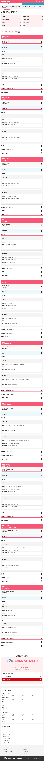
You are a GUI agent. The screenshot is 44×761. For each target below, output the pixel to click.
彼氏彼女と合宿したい (7, 736)
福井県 (23, 699)
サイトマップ (25, 753)
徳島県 (33, 714)
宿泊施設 (3, 22)
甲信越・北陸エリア (7, 697)
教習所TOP (4, 16)
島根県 (13, 714)
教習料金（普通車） (26, 16)
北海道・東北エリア (7, 693)
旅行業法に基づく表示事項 (8, 751)
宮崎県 (3, 721)
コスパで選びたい (6, 732)
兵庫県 (13, 709)
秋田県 (13, 695)
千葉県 (3, 705)
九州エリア (4, 717)
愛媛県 (13, 715)
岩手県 (3, 695)
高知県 (23, 715)
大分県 (33, 719)
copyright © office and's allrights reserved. (34, 758)
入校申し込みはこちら (33, 3)
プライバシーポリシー (26, 751)
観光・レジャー (26, 22)
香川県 (3, 715)
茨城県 (3, 703)
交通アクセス (4, 25)
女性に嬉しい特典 (6, 742)
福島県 (33, 695)
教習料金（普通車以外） (6, 19)
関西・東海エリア (6, 708)
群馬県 (23, 703)
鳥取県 (3, 714)
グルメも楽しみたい (6, 738)
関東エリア (4, 702)
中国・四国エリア (6, 712)
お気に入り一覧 (11, 3)
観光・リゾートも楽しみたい (8, 734)
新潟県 (3, 699)
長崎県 (13, 719)
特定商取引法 (25, 749)
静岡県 (3, 709)
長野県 (13, 699)
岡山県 (23, 714)
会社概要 (5, 749)
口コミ (24, 25)
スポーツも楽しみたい (7, 740)
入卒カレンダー (26, 19)
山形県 (23, 695)
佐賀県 (3, 719)
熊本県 (23, 719)
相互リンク (6, 753)
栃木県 (13, 703)
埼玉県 (33, 703)
